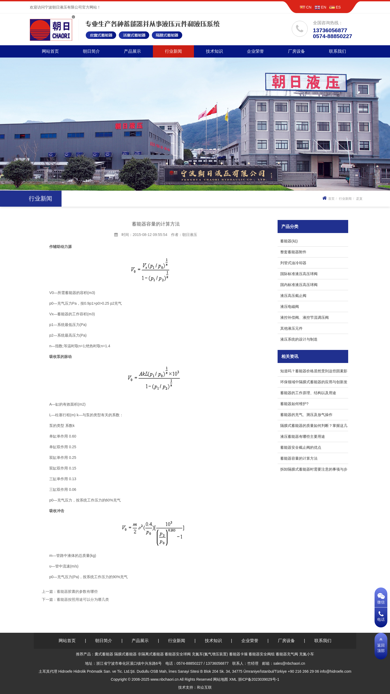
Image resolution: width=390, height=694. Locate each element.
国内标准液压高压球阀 (299, 285)
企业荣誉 (255, 51)
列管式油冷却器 (293, 263)
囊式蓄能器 (104, 654)
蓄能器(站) (289, 241)
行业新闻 (173, 51)
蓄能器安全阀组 (262, 654)
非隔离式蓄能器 (151, 654)
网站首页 (50, 51)
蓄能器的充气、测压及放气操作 (306, 415)
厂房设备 (296, 51)
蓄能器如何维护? (294, 404)
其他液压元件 (291, 328)
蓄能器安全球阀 (178, 654)
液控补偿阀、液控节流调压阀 (304, 317)
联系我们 (337, 51)
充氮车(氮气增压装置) (210, 654)
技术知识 (214, 51)
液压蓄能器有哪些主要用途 (303, 436)
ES (335, 7)
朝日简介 (91, 51)
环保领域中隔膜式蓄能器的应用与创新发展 (313, 383)
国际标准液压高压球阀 (299, 274)
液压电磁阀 (289, 306)
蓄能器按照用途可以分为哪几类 (83, 599)
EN (320, 7)
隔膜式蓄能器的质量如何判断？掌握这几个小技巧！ (313, 426)
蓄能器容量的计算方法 (299, 458)
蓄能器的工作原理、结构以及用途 (308, 393)
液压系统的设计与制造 (299, 339)
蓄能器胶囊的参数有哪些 (77, 591)
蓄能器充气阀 (287, 654)
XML (233, 679)
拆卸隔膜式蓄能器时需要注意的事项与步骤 (313, 470)
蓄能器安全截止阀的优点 (300, 447)
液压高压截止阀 (293, 295)
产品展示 (132, 51)
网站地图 (220, 679)
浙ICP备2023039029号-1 (258, 679)
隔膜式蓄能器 (125, 654)
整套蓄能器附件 (293, 252)
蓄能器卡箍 (238, 654)
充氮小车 (306, 654)
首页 (328, 199)
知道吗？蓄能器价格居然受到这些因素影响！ (313, 372)
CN (305, 7)
